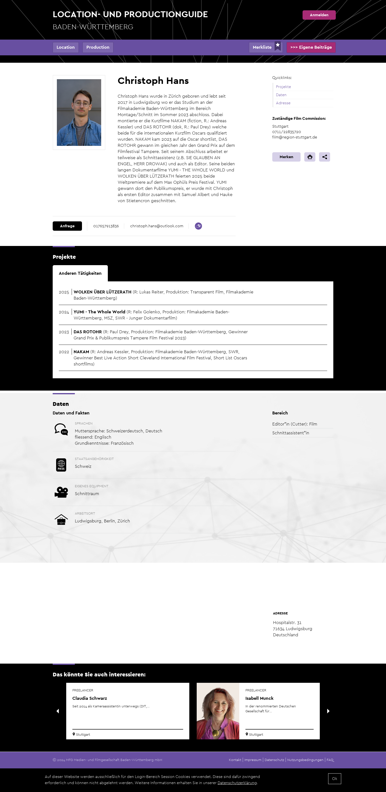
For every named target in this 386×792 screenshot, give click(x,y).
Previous (58, 711)
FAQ (330, 760)
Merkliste (262, 47)
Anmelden (319, 14)
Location (66, 47)
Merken (286, 156)
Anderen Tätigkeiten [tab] (80, 273)
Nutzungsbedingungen (305, 760)
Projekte (283, 86)
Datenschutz (274, 760)
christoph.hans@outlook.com (156, 225)
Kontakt (235, 760)
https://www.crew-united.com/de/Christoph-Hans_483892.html (198, 226)
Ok (334, 778)
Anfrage (67, 225)
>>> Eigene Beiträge (311, 47)
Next (328, 711)
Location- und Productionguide (130, 20)
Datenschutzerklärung (237, 782)
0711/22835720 (286, 131)
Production (98, 47)
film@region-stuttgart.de (294, 137)
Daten (281, 94)
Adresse (283, 103)
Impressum (252, 760)
